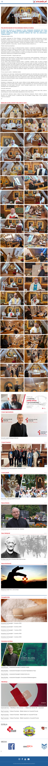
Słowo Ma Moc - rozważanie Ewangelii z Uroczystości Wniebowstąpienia (18, 677)
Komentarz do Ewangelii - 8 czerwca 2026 (11, 626)
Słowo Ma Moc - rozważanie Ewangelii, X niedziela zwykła (15, 667)
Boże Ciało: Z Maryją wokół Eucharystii (10, 498)
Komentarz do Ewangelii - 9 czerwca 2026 (11, 623)
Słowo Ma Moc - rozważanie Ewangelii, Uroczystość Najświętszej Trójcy (18, 670)
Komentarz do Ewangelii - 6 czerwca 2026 (11, 633)
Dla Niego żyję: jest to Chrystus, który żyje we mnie (13, 559)
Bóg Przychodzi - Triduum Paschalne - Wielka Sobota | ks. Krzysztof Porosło (19, 711)
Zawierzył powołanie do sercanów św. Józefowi (12, 529)
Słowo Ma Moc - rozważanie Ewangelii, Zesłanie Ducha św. (15, 674)
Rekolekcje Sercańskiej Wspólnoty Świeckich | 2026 (13, 468)
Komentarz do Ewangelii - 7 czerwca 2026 (11, 630)
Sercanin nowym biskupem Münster (9, 438)
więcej (45, 411)
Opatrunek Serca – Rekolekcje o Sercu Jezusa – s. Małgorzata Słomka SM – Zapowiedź (22, 707)
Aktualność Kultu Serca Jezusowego (10, 589)
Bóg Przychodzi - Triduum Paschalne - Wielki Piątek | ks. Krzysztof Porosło (19, 714)
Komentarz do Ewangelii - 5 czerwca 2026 (11, 637)
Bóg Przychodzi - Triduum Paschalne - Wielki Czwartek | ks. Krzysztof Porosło (20, 718)
